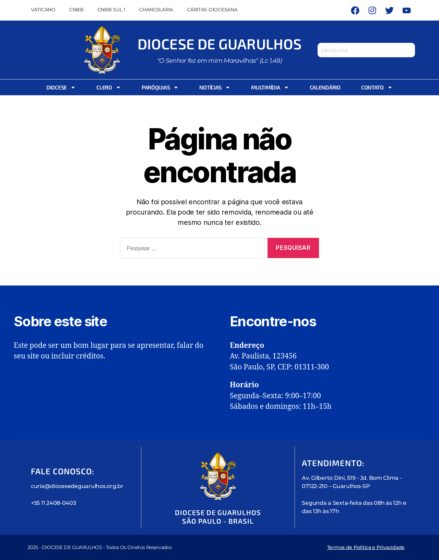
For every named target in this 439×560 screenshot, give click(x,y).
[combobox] (366, 50)
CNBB (76, 10)
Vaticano (43, 10)
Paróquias (160, 87)
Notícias (214, 87)
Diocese (61, 87)
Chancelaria (156, 10)
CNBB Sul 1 (111, 10)
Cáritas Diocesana (212, 10)
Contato (377, 87)
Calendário (325, 87)
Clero (108, 87)
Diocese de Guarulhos (219, 43)
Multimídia (270, 87)
